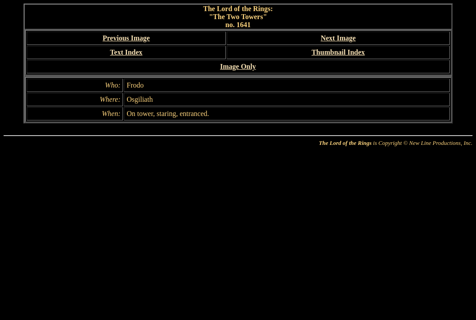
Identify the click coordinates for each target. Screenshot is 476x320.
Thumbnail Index (338, 52)
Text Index (126, 52)
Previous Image (126, 38)
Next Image (338, 38)
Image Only (238, 66)
